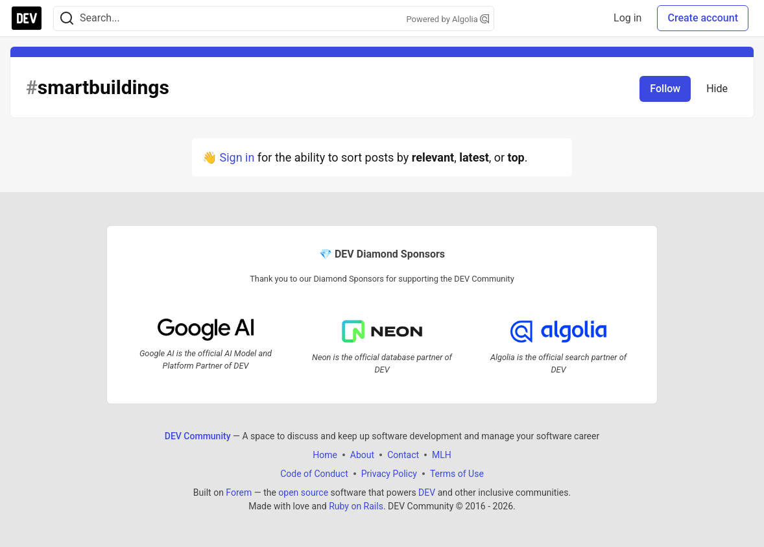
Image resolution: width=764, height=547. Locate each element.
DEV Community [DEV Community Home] (198, 436)
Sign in (236, 157)
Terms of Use (457, 473)
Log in (627, 18)
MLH (441, 455)
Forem (239, 492)
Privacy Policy (389, 473)
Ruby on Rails (356, 506)
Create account (702, 18)
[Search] (67, 18)
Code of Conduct (314, 473)
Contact (403, 455)
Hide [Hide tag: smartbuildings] (717, 88)
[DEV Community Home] (26, 18)
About (362, 455)
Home (325, 455)
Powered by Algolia (447, 19)
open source (303, 492)
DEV (426, 492)
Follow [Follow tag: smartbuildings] (665, 88)
